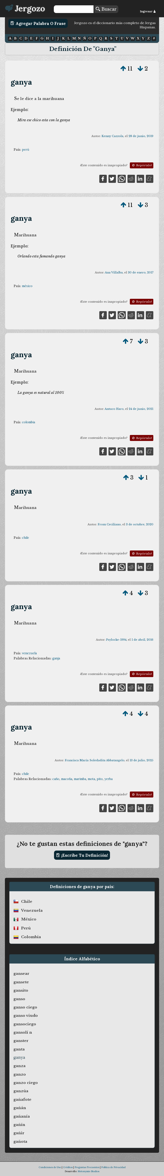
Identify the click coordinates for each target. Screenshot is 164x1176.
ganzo (19, 1074)
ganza (19, 1065)
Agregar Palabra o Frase (38, 23)
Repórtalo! (141, 165)
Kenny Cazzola (112, 136)
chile (25, 538)
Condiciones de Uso (50, 1167)
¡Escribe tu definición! (82, 855)
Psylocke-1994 (116, 639)
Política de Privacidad (113, 1167)
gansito (20, 990)
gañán (19, 1107)
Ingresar (148, 11)
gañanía (21, 1116)
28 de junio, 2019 (141, 136)
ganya (21, 82)
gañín (19, 1124)
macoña (66, 779)
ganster (20, 1040)
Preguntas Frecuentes (87, 1167)
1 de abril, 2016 (142, 639)
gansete (21, 982)
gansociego (24, 1024)
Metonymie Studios (88, 1171)
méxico (27, 286)
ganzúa (20, 1091)
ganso (19, 999)
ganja (56, 658)
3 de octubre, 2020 (139, 524)
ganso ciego (25, 1007)
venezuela (29, 653)
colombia (28, 422)
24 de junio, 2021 (141, 408)
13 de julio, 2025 (141, 760)
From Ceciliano (109, 524)
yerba (108, 779)
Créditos (68, 1167)
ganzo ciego (25, 1082)
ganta (19, 1049)
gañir (18, 1133)
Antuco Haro (114, 408)
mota (91, 779)
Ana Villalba (114, 272)
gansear (21, 973)
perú (25, 150)
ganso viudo (25, 1015)
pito (100, 779)
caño (55, 779)
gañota (20, 1141)
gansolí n (22, 1032)
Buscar (106, 9)
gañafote (22, 1099)
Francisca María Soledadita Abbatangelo (94, 760)
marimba (80, 779)
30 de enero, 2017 (140, 272)
